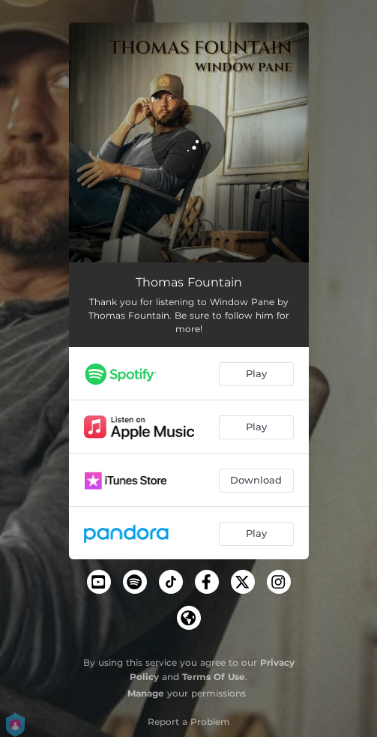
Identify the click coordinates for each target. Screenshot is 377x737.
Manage (145, 693)
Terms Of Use (213, 676)
